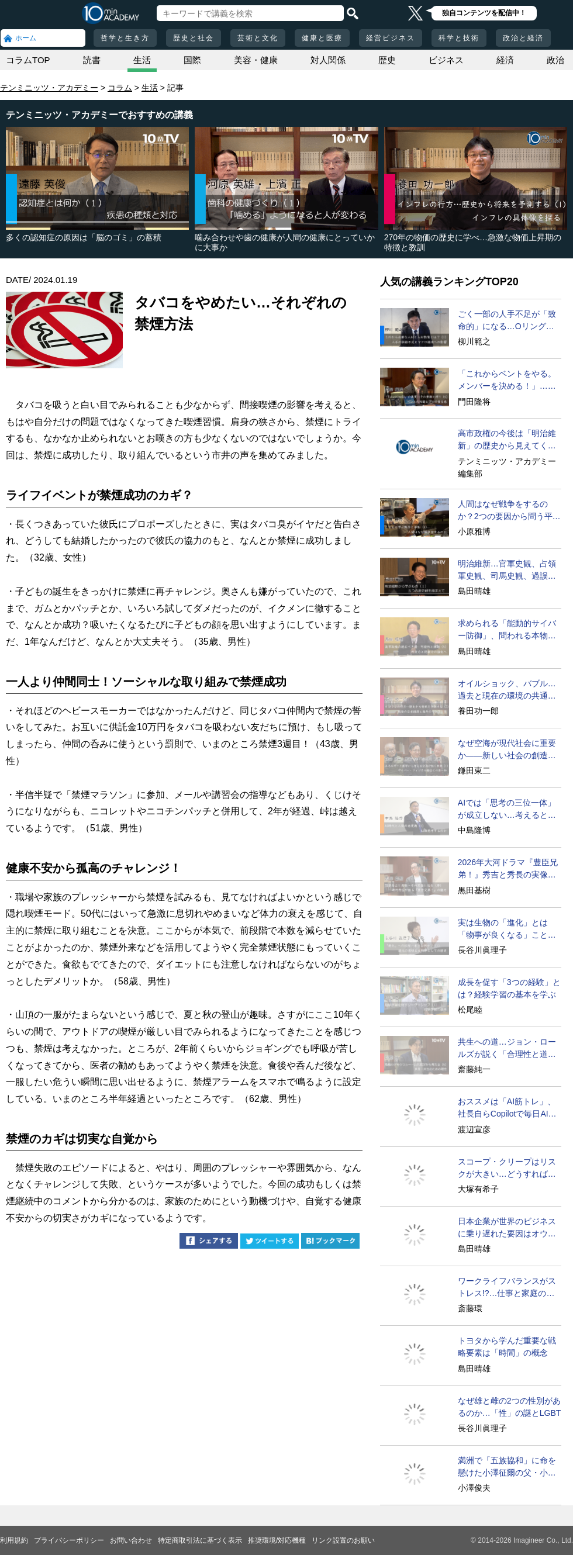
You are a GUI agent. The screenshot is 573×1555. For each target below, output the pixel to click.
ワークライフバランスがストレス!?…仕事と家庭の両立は (507, 1288)
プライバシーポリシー (69, 1540)
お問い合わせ (131, 1540)
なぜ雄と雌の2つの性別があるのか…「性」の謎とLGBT (509, 1407)
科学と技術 (459, 38)
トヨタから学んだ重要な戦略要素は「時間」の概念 (507, 1346)
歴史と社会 (193, 38)
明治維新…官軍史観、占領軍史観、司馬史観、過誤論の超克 (507, 570)
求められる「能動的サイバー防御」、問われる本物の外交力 (507, 630)
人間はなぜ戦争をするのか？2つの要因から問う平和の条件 (509, 511)
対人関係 (328, 60)
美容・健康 (256, 60)
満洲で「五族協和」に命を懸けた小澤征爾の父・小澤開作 (507, 1467)
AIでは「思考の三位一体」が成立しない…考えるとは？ (506, 809)
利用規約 (14, 1540)
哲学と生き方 (125, 38)
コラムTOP (28, 60)
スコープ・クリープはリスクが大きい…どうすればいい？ (507, 1168)
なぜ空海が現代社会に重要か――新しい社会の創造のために (507, 750)
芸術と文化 (257, 38)
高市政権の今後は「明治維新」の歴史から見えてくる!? (507, 440)
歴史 (387, 60)
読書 (92, 60)
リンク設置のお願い (343, 1540)
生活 (142, 60)
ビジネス (446, 60)
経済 (505, 60)
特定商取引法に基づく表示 (200, 1540)
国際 (192, 60)
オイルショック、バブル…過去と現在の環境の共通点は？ (507, 690)
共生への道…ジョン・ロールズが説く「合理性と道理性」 (507, 1048)
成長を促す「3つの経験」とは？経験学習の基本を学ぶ (509, 988)
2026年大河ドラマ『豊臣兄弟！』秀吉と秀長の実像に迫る (508, 869)
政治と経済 (523, 38)
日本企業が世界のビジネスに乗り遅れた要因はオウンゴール (507, 1228)
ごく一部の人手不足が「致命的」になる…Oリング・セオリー (507, 321)
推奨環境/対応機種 (277, 1540)
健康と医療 (322, 38)
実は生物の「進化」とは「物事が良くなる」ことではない (507, 929)
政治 (555, 60)
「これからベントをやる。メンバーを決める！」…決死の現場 (507, 380)
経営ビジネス (390, 38)
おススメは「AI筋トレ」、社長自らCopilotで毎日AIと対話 (507, 1108)
